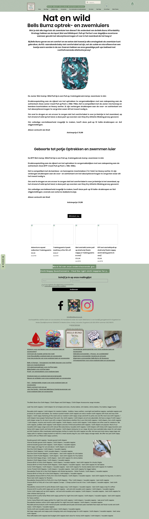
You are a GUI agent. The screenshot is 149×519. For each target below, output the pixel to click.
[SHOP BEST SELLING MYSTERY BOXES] (66, 7)
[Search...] (93, 3)
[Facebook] (60, 305)
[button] (39, 9)
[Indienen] (74, 289)
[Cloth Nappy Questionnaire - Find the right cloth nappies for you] (75, 271)
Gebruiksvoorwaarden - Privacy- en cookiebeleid (90, 354)
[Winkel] (106, 6)
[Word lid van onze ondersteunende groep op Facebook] (74, 266)
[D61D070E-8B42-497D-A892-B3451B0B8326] (74, 305)
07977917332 (75, 325)
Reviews (3, 261)
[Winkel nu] (74, 216)
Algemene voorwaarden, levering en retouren (89, 356)
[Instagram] (87, 305)
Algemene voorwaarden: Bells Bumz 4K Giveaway (91, 358)
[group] (74, 243)
